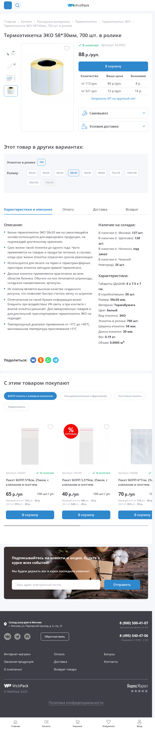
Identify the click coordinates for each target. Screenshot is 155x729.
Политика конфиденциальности (76, 702)
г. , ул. (35, 624)
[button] (141, 5)
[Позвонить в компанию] (149, 5)
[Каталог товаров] (8, 5)
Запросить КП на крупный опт (113, 98)
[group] (30, 446)
